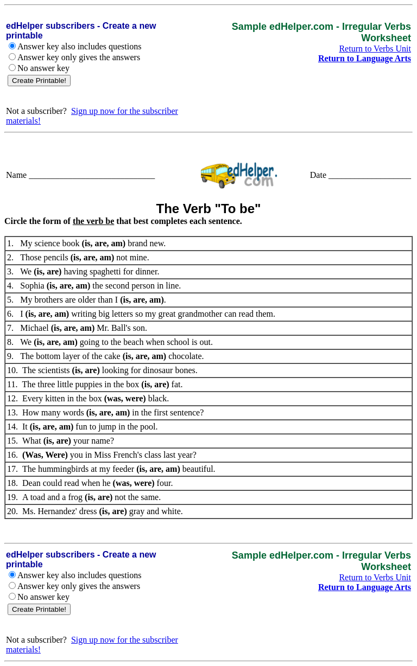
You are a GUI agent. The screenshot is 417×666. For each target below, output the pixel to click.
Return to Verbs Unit (375, 48)
